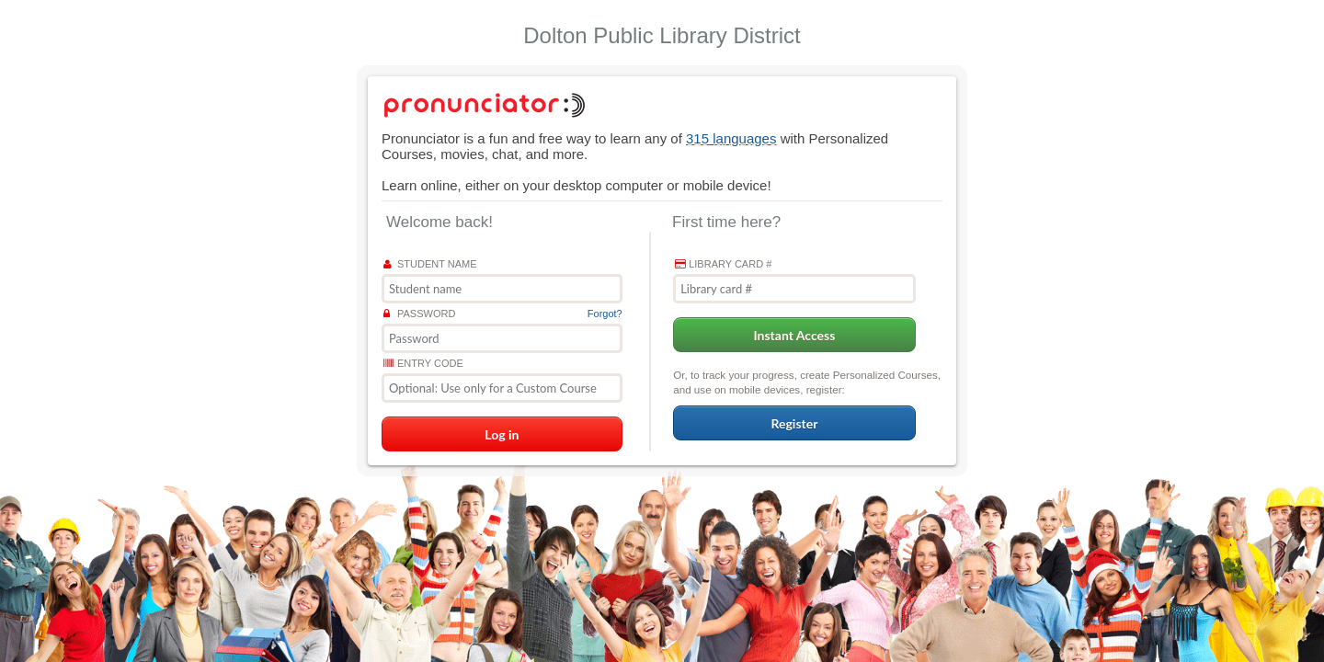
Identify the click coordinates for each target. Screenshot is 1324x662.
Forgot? (605, 313)
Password (419, 313)
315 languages (731, 138)
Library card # (723, 263)
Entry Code (423, 363)
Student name (430, 263)
